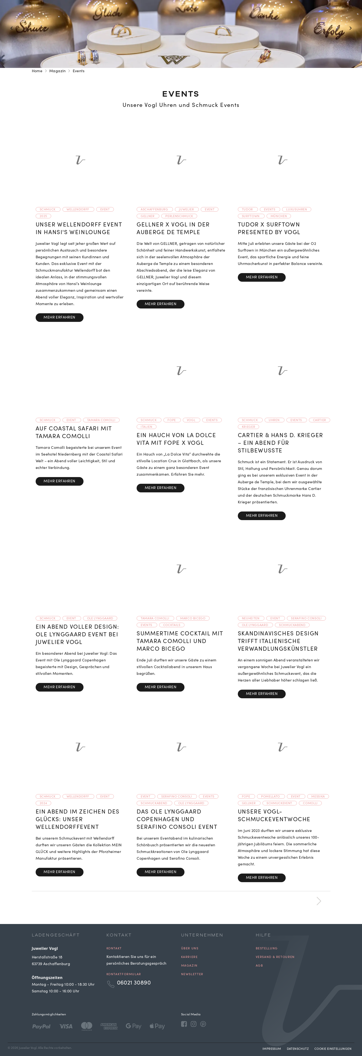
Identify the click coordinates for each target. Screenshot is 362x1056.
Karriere (189, 957)
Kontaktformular (123, 974)
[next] (318, 900)
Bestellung (267, 948)
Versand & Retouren (275, 957)
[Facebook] (184, 1024)
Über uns (190, 948)
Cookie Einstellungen (332, 1049)
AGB (259, 966)
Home (37, 71)
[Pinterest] (203, 1024)
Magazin (57, 71)
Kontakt (114, 948)
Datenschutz (298, 1049)
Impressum (271, 1049)
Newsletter (192, 974)
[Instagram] (193, 1024)
